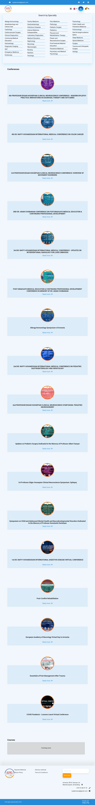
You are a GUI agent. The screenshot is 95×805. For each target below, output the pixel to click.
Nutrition (30, 53)
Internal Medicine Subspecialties (33, 31)
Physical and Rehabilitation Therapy (57, 34)
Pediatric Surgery (55, 27)
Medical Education (33, 38)
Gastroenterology (33, 24)
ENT (6, 49)
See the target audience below (80, 34)
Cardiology (8, 29)
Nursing (30, 50)
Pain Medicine (55, 21)
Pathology (53, 24)
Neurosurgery (31, 47)
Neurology (30, 44)
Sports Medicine (77, 40)
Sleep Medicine (77, 38)
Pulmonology (77, 29)
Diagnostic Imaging (11, 46)
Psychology (76, 21)
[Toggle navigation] (71, 8)
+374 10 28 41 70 (83, 788)
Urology (75, 51)
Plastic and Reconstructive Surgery (57, 39)
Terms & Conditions (41, 772)
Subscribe (67, 775)
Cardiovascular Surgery (13, 32)
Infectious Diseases (34, 27)
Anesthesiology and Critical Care (11, 25)
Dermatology (9, 43)
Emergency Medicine (12, 52)
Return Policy (18, 772)
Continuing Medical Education (11, 39)
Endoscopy (8, 55)
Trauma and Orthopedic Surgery (80, 47)
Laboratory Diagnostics (35, 35)
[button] (75, 8)
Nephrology (31, 41)
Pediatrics (53, 30)
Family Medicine (33, 21)
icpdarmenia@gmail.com (18, 2)
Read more (47, 101)
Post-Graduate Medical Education (57, 45)
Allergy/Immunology (12, 21)
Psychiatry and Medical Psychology (58, 53)
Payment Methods (20, 770)
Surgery (75, 43)
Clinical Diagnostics (11, 35)
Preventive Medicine (56, 49)
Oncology (30, 56)
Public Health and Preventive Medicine (79, 25)
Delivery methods (40, 770)
